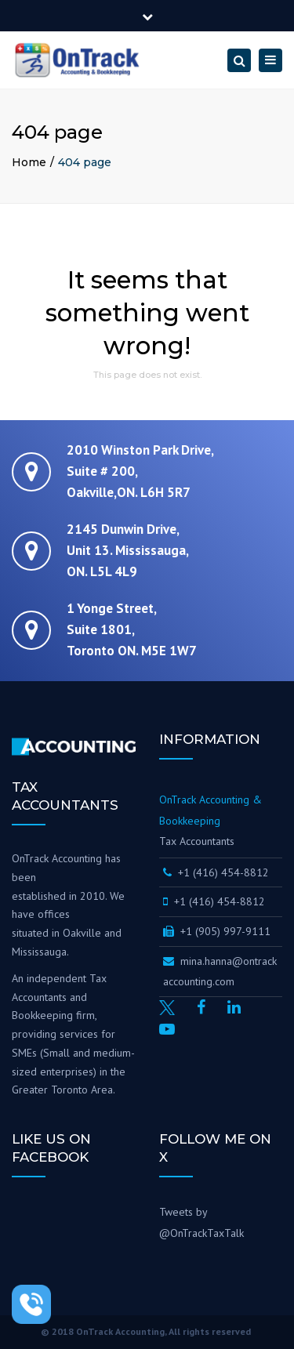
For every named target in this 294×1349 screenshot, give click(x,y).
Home (29, 162)
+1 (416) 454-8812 (217, 872)
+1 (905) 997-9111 (216, 931)
